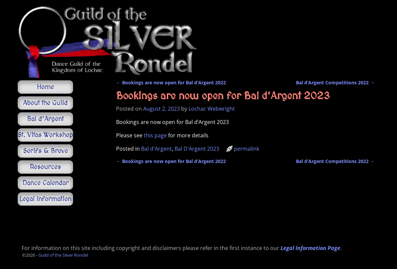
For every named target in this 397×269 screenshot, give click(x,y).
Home (45, 87)
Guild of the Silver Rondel (63, 255)
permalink (246, 148)
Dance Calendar (45, 183)
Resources (45, 167)
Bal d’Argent (45, 119)
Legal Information (45, 199)
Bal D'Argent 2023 (196, 148)
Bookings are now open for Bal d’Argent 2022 (171, 82)
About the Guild (45, 103)
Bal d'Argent (156, 148)
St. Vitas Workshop (45, 135)
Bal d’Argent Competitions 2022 (335, 82)
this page (155, 135)
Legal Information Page (310, 248)
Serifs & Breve (45, 151)
